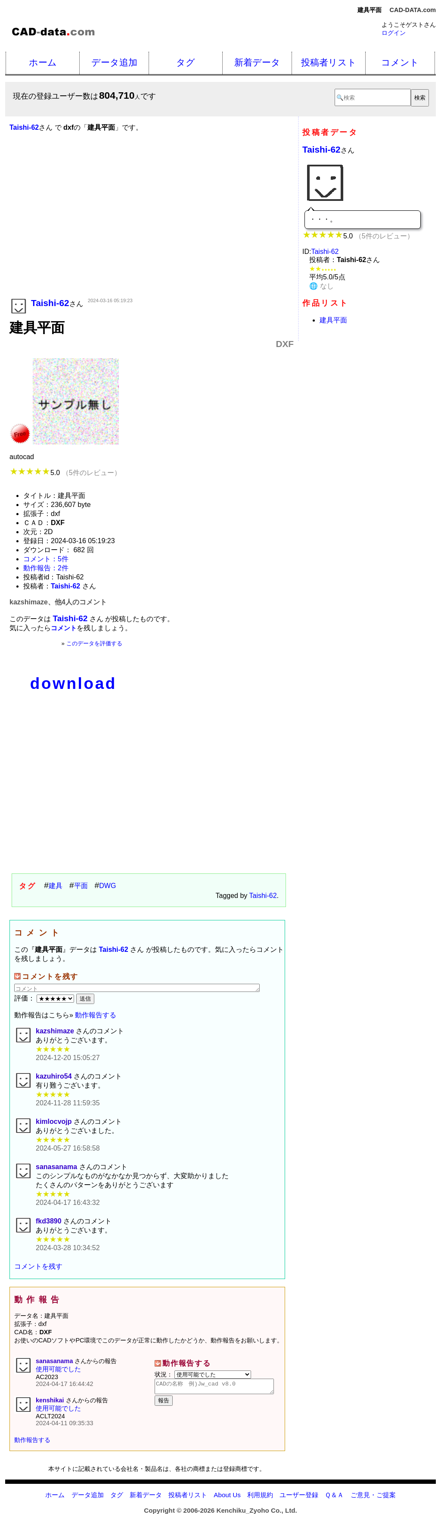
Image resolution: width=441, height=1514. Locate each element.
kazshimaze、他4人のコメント (58, 602)
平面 (81, 885)
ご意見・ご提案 (373, 1494)
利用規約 (260, 1494)
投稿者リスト (329, 62)
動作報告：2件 (45, 568)
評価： (45, 998)
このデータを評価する (94, 643)
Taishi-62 (263, 895)
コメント (400, 62)
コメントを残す (38, 1266)
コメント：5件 (45, 559)
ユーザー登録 (299, 1494)
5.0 (65, 472)
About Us (227, 1494)
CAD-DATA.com (413, 9)
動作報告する (95, 1015)
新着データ (257, 62)
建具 (55, 885)
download (73, 683)
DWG (107, 885)
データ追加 (114, 62)
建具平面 (333, 320)
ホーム (43, 62)
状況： (203, 1374)
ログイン (394, 32)
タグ (185, 62)
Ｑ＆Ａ (334, 1494)
